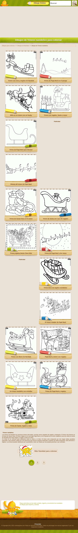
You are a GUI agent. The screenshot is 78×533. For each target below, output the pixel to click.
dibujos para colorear (8, 45)
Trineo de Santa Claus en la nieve (21, 219)
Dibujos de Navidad (23, 45)
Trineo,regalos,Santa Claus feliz (21, 253)
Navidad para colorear (47, 451)
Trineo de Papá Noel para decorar (21, 150)
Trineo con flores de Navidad (21, 357)
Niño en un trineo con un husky (21, 115)
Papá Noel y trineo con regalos (55, 357)
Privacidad (38, 524)
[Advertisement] (38, 21)
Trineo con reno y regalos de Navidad (21, 81)
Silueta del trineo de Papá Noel (21, 184)
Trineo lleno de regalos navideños (55, 288)
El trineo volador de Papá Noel (55, 322)
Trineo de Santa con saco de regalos (55, 219)
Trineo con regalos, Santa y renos (55, 115)
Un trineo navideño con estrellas (21, 391)
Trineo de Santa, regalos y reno (21, 426)
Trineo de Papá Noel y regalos (55, 391)
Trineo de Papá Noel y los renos (56, 253)
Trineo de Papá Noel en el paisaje (55, 81)
